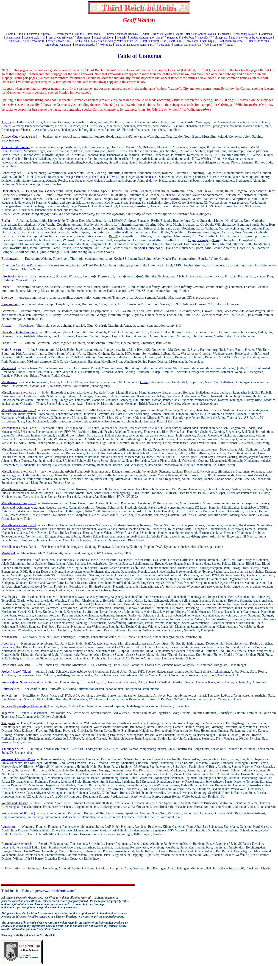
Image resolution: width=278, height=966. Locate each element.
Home (9, 33)
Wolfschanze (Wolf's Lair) (18, 813)
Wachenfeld (76, 173)
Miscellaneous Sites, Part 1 (18, 392)
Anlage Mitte (115, 40)
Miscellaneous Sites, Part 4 (18, 449)
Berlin (78, 33)
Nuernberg (8, 643)
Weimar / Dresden (85, 44)
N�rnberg (188, 37)
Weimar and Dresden (14, 803)
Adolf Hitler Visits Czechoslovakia (196, 33)
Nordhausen (9, 637)
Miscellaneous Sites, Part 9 (18, 547)
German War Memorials (187, 44)
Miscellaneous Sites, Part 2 (18, 410)
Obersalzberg (10, 191)
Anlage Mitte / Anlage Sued (19, 136)
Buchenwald (93, 33)
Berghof (31, 191)
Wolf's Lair (80, 40)
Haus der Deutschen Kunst (19, 332)
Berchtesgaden (63, 33)
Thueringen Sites (12, 749)
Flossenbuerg (10, 304)
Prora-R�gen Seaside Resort (20, 682)
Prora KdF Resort (137, 40)
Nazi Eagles (209, 40)
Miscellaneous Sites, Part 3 (18, 428)
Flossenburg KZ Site (245, 33)
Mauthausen (13, 37)
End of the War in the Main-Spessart (251, 37)
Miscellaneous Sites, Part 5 (18, 471)
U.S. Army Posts (188, 40)
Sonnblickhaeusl (146, 177)
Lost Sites (164, 44)
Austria (6, 122)
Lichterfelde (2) (59, 220)
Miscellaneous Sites (59, 40)
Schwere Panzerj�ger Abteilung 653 (25, 706)
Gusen (144, 382)
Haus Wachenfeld (51, 191)
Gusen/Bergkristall (34, 37)
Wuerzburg (8, 826)
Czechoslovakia (12, 276)
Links (229, 44)
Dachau (6, 287)
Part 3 (113, 236)
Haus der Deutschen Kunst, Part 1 (135, 44)
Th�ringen (83, 37)
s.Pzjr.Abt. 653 (17, 40)
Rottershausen (10, 689)
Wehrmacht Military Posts (18, 759)
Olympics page (198, 240)
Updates (46, 33)
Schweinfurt (37, 40)
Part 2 (25, 232)
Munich (121, 37)
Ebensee (224, 33)
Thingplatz (220, 37)
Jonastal (6, 325)
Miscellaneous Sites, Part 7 (18, 503)
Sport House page (150, 248)
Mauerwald (97, 40)
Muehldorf (204, 37)
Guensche (168, 195)
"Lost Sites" (9, 343)
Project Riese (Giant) (163, 40)
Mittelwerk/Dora (103, 37)
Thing (216, 240)
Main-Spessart (11, 349)
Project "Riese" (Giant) (16, 671)
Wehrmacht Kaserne (231, 40)
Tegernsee (172, 37)
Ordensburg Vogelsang (58, 44)
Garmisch (266, 33)
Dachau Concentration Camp (146, 37)
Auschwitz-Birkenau (61, 37)
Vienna (25, 130)
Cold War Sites (214, 44)
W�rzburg (105, 44)
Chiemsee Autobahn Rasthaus (121, 33)
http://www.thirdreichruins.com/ (54, 891)
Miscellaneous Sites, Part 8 (18, 525)
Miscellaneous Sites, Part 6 (18, 489)
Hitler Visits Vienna (257, 40)
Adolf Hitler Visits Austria (157, 33)
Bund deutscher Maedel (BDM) (96, 177)
